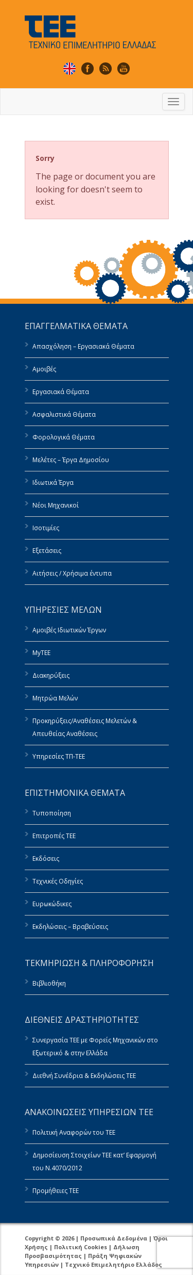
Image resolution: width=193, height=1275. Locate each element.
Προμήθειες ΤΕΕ (55, 1190)
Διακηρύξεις (50, 675)
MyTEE (41, 652)
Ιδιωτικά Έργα (53, 482)
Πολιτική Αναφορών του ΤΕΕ (73, 1132)
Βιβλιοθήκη (49, 983)
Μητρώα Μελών (55, 698)
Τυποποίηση (51, 813)
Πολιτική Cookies (80, 1247)
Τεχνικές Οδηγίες (57, 881)
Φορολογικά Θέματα (63, 437)
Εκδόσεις (45, 858)
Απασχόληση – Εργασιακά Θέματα (83, 346)
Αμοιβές (44, 369)
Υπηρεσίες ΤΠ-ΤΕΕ (58, 756)
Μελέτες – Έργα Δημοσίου (70, 459)
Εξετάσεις (46, 550)
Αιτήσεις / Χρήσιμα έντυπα (72, 573)
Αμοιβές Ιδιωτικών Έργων (69, 630)
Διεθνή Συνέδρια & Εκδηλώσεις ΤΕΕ (84, 1075)
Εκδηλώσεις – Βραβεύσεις (70, 926)
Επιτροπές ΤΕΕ (54, 835)
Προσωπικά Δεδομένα (113, 1238)
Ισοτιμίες (45, 528)
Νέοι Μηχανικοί (55, 505)
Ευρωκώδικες (52, 904)
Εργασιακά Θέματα (60, 391)
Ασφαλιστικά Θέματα (64, 414)
